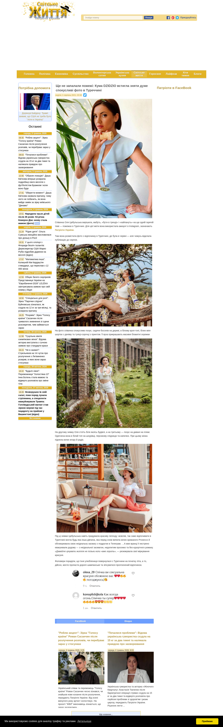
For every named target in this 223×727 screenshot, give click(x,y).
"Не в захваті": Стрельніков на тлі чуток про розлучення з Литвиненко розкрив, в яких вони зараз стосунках (33, 356)
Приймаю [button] (207, 721)
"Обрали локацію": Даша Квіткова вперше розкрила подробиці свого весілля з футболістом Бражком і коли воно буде (34, 182)
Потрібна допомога (34, 88)
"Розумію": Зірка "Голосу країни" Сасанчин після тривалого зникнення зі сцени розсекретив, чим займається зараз (34, 321)
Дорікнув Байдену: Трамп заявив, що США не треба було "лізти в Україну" (35, 116)
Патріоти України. (64, 230)
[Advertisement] (111, 46)
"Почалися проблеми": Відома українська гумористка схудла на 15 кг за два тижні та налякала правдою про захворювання (34, 161)
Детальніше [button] (84, 721)
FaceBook (80, 621)
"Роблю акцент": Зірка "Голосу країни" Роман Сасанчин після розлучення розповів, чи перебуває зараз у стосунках (34, 144)
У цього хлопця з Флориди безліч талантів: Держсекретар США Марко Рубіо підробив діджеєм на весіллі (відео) (32, 248)
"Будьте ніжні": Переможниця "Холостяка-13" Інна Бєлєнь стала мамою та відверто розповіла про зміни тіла (33, 377)
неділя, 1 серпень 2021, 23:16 (68, 95)
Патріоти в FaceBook (174, 88)
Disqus (128, 621)
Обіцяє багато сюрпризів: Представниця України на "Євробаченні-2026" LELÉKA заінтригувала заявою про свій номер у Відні (34, 283)
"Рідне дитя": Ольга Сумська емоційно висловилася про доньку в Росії (34, 234)
